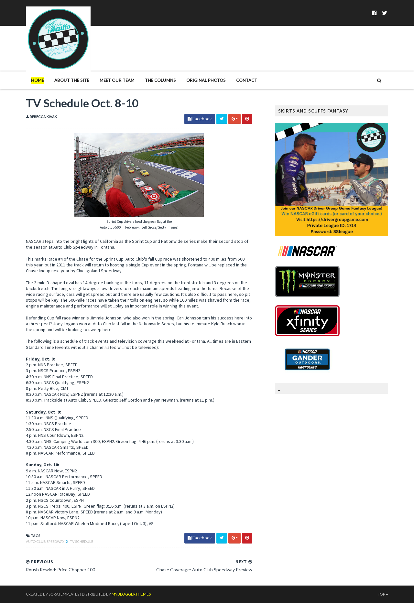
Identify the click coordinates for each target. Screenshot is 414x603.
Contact (246, 80)
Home (37, 80)
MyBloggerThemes (131, 594)
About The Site (71, 80)
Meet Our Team (117, 80)
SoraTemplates (64, 594)
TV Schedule (81, 541)
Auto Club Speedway (45, 541)
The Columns (160, 80)
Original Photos (206, 80)
